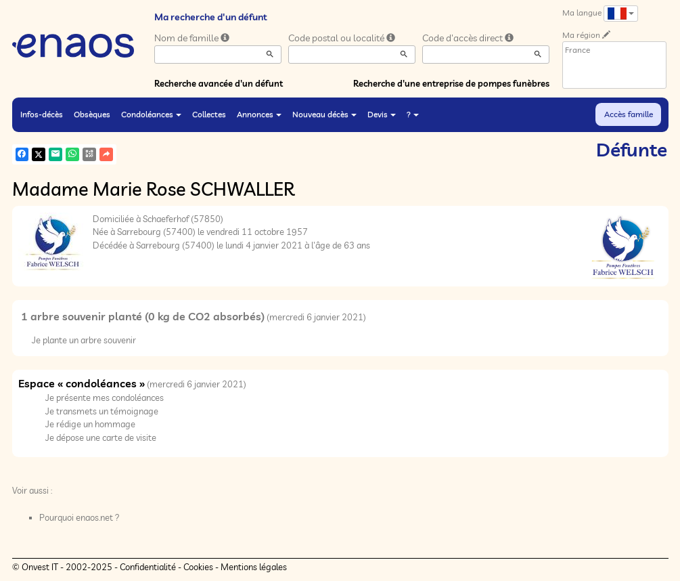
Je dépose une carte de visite (100, 437)
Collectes (209, 114)
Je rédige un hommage (90, 423)
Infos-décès (41, 114)
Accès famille (628, 114)
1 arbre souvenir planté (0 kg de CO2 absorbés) (143, 316)
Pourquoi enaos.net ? (79, 517)
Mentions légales (254, 566)
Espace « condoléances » (81, 383)
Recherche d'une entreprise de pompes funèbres (451, 83)
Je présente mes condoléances (104, 397)
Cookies (198, 566)
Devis (381, 114)
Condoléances (151, 114)
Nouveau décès (324, 114)
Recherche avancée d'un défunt (218, 83)
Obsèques (92, 114)
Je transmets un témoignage (101, 411)
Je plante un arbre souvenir (84, 340)
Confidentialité (148, 566)
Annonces (259, 114)
